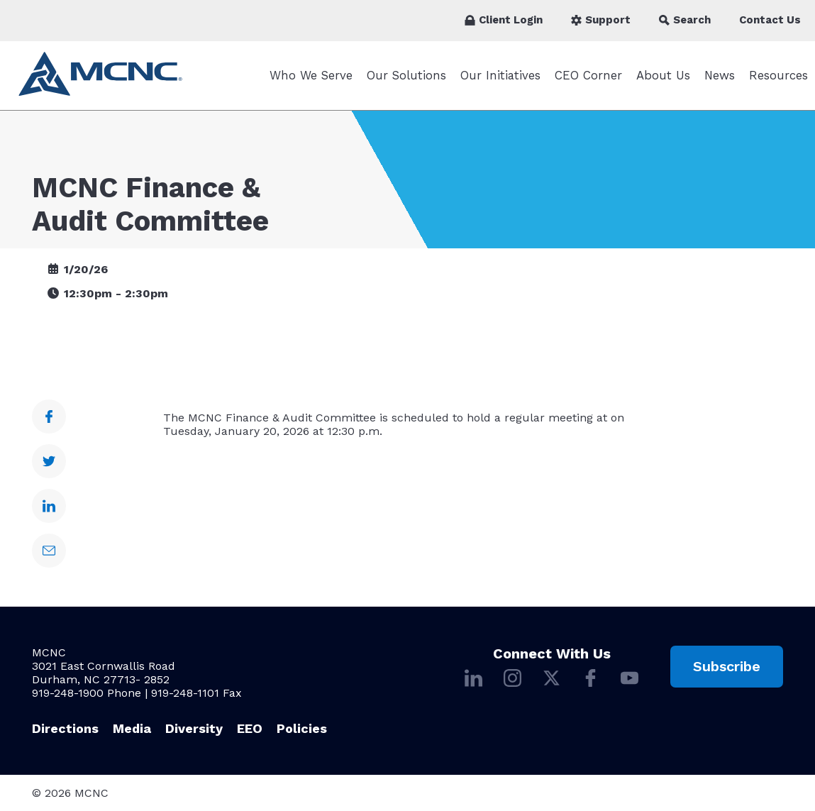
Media (132, 728)
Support (601, 19)
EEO (249, 728)
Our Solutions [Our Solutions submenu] (406, 75)
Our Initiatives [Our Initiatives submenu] (500, 75)
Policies (302, 728)
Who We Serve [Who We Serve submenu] (311, 75)
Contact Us (770, 19)
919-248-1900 (68, 693)
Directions (65, 728)
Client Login (504, 19)
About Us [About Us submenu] (663, 75)
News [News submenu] (719, 75)
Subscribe (726, 666)
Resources (778, 75)
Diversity (194, 728)
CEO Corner (588, 75)
